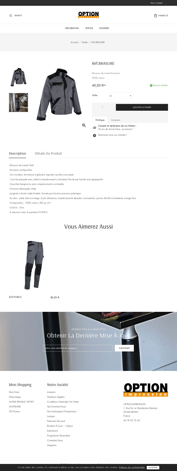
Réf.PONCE (15, 297)
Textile (89, 28)
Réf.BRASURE (98, 42)
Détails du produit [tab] (48, 154)
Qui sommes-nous (56, 406)
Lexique (51, 416)
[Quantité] (102, 107)
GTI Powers (14, 411)
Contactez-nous (55, 440)
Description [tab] (17, 154)
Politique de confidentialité (132, 467)
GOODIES (104, 28)
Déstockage (15, 397)
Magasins (51, 445)
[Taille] (121, 95)
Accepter (153, 467)
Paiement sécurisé (56, 421)
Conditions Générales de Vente (63, 401)
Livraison (51, 392)
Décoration (72, 28)
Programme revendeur (58, 435)
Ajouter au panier (142, 107)
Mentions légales (55, 397)
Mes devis (14, 392)
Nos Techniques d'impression (61, 411)
